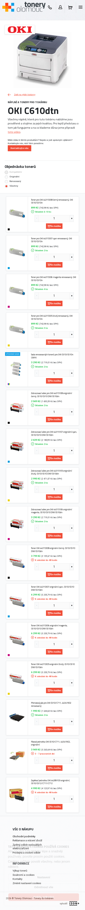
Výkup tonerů (20, 870)
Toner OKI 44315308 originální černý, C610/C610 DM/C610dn (53, 550)
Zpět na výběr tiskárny (21, 94)
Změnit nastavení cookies (27, 883)
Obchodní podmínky (24, 836)
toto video (14, 132)
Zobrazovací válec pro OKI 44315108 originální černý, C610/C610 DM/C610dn (51, 395)
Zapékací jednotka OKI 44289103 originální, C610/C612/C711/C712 (50, 782)
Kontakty (17, 879)
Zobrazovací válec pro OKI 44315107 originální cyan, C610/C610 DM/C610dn (54, 433)
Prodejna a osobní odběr (26, 852)
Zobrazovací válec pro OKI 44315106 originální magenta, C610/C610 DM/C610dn (51, 511)
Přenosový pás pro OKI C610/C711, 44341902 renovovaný (51, 704)
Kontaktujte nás (19, 148)
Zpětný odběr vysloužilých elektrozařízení (27, 846)
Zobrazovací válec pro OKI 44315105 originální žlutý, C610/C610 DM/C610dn (51, 472)
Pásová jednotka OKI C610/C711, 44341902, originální (50, 743)
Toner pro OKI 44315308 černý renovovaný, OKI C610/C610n (52, 201)
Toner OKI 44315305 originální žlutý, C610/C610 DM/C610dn (53, 666)
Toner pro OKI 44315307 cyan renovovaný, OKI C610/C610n (51, 240)
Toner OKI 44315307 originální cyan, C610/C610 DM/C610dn (52, 588)
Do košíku (54, 226)
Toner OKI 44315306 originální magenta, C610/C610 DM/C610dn (49, 627)
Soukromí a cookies (24, 874)
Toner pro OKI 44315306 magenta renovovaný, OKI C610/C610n (53, 279)
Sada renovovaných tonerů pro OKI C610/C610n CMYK (52, 356)
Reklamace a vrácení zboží (27, 840)
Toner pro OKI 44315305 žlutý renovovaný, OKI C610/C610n (52, 317)
